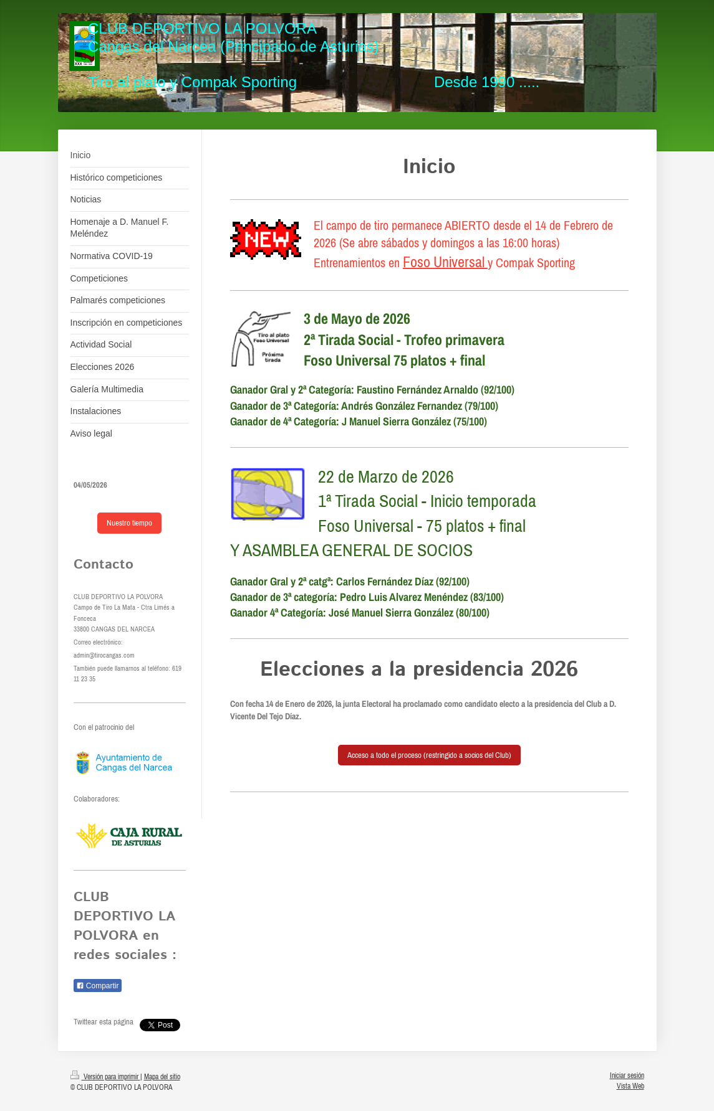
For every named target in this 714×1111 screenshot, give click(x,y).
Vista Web (630, 1086)
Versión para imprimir (105, 1076)
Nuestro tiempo (129, 522)
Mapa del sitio (162, 1076)
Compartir (97, 985)
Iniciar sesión (627, 1075)
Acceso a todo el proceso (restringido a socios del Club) (429, 755)
